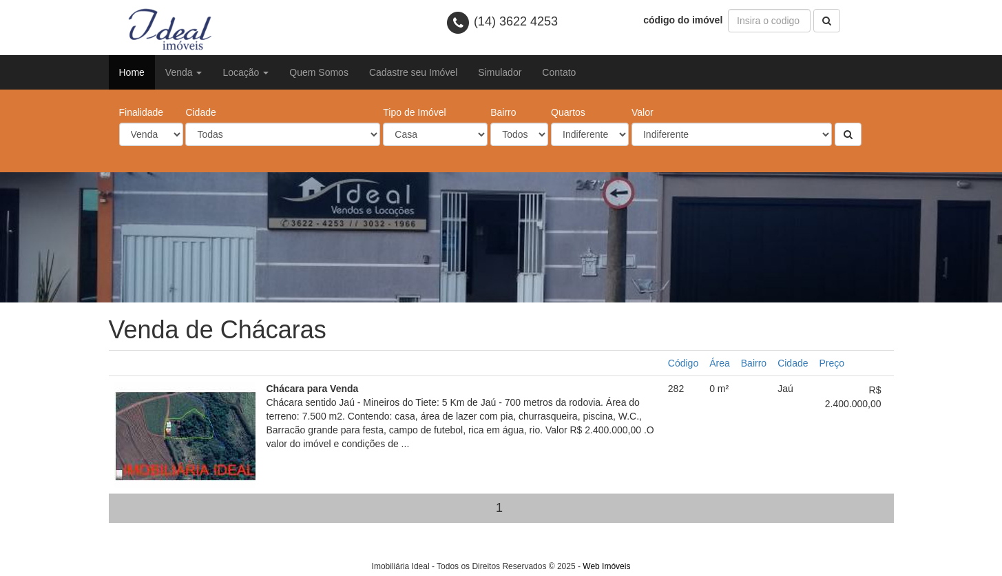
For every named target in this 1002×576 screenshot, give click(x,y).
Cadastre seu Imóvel (413, 72)
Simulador (499, 72)
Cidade (200, 112)
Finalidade (141, 112)
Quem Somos (318, 72)
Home (132, 72)
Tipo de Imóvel (414, 112)
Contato (559, 72)
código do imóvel (684, 19)
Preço (832, 363)
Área (719, 363)
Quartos (568, 112)
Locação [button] (245, 72)
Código (683, 363)
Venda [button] (183, 72)
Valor (643, 112)
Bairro (503, 112)
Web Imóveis (606, 566)
